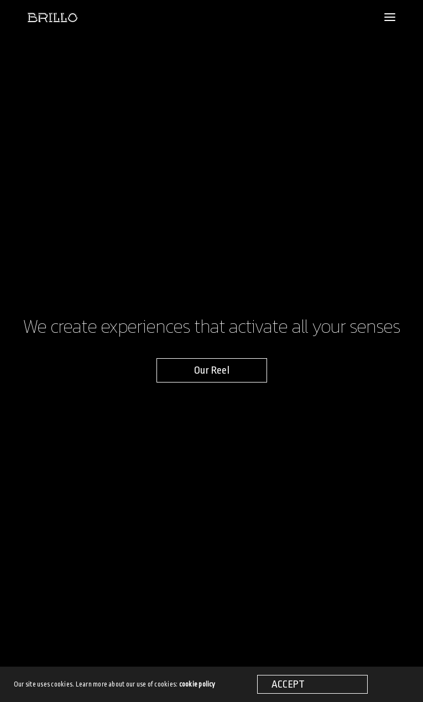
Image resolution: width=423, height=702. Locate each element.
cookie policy (197, 684)
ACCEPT (288, 684)
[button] (211, 370)
